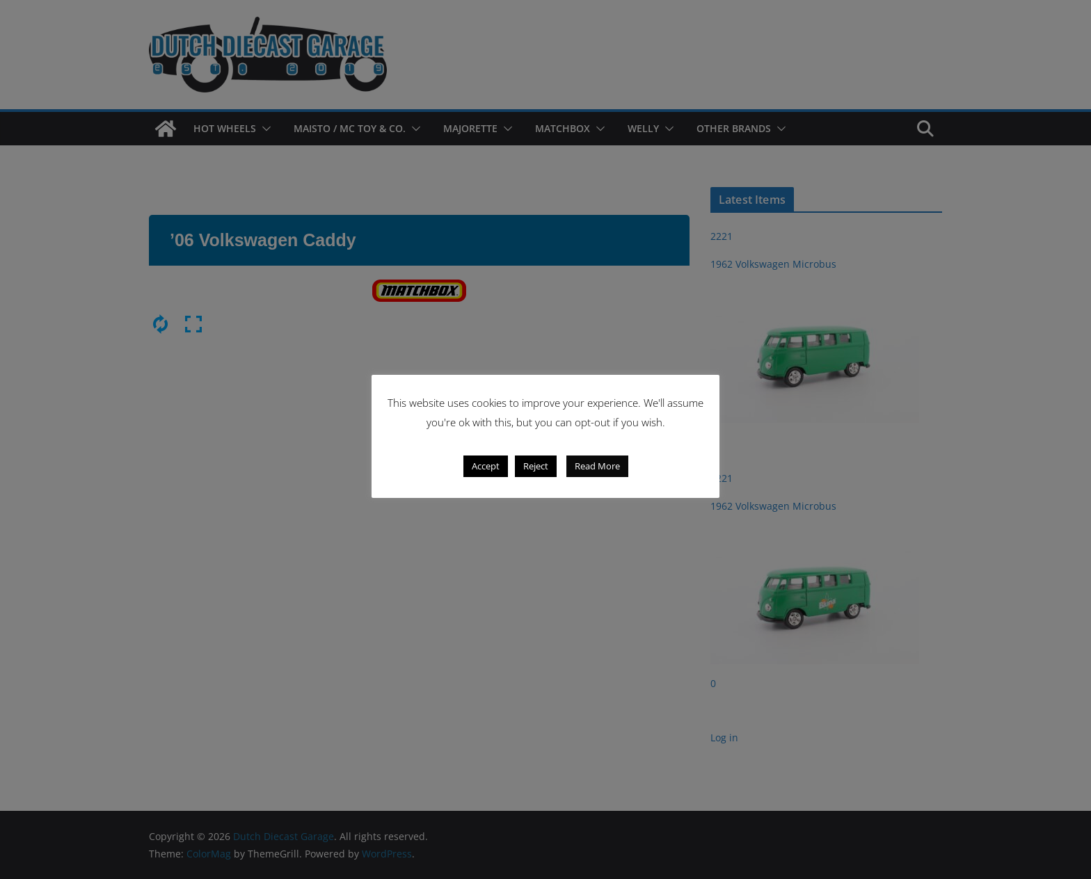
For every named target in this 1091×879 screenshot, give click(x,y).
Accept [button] (486, 466)
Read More (597, 466)
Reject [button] (535, 466)
